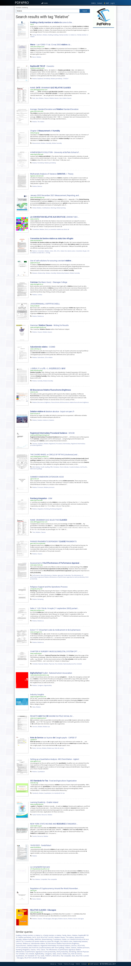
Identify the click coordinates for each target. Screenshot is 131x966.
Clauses (46, 98)
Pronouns (40, 487)
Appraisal (60, 575)
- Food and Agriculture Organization (53, 781)
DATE (34, 937)
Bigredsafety (48, 685)
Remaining (40, 599)
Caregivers (40, 685)
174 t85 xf (65, 78)
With (33, 467)
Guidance (40, 443)
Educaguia (55, 918)
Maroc (69, 935)
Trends (45, 3)
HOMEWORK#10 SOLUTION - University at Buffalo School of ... (55, 152)
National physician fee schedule (72, 664)
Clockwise (56, 467)
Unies (51, 251)
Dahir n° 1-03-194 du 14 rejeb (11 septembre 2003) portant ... (54, 608)
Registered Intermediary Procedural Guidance (55, 945)
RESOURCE (56, 956)
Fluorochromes (21, 945)
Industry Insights (37, 694)
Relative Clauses (59, 937)
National (40, 664)
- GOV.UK (52, 433)
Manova (39, 186)
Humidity (48, 143)
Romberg (47, 509)
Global (34, 208)
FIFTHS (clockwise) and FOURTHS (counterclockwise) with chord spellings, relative (43, 948)
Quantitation (41, 771)
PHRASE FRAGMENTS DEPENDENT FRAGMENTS (53, 541)
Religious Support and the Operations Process (49, 587)
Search (84, 11)
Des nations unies (70, 251)
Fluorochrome (55, 402)
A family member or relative (52, 935)
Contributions (46, 208)
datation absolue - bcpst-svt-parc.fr (52, 411)
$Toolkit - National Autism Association (51, 673)
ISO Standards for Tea (32, 956)
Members (39, 35)
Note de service (59, 748)
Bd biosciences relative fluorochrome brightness (74, 402)
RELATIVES (81, 945)
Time (33, 532)
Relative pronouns (49, 487)
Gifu (55, 251)
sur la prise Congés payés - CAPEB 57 (53, 738)
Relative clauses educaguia (76, 918)
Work (42, 575)
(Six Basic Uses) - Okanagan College (48, 282)
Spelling (47, 467)
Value (34, 707)
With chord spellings (36, 469)
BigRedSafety (39, 954)
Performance (36, 575)
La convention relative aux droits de (58, 229)
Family (34, 35)
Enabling (50, 35)
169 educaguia (47, 918)
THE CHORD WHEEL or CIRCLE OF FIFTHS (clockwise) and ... (54, 454)
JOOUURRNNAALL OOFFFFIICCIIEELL (45, 304)
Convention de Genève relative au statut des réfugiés (41, 941)
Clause (43, 950)
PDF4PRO (22, 2)
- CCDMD (42, 347)
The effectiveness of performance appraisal (60, 950)
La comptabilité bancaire (40, 867)
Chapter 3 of (45, 131)
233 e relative (49, 357)
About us (53, 964)
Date (33, 98)
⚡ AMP (106, 3)
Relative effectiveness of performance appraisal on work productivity (64, 577)
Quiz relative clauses (65, 98)
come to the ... (51, 22)
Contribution (57, 939)
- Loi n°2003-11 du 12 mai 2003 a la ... (51, 45)
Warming (53, 208)
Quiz (37, 98)
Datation (51, 420)
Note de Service (76, 954)
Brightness (47, 402)
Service (59, 954)
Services (34, 443)
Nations (34, 251)
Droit (46, 229)
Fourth (42, 467)
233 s (58, 251)
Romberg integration (56, 509)
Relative (45, 35)
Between (34, 273)
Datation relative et (43, 420)
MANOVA (38, 939)
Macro (34, 57)
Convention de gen (81, 251)
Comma (39, 294)
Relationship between (63, 273)
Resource (44, 814)
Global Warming (47, 939)
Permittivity (47, 78)
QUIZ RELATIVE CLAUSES (45, 937)
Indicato (66, 467)
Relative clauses (54, 98)
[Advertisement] (103, 59)
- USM (41, 498)
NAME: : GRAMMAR (50, 88)
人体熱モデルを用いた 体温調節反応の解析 (48, 368)
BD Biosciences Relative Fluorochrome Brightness (62, 943)
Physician (51, 664)
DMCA (93, 3)
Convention (35, 229)
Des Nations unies (66, 941)
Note (73, 956)
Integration (40, 509)
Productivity (67, 575)
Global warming (61, 208)
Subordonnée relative (38, 943)
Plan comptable (52, 879)
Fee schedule (59, 664)
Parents (38, 814)
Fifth (51, 467)
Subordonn (40, 357)
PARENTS (48, 956)
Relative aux (46, 726)
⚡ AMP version (93, 964)
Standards (35, 793)
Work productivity (62, 952)
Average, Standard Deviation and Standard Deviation (54, 109)
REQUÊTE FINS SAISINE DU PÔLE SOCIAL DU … (52, 716)
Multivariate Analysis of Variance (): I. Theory (51, 174)
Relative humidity (57, 143)
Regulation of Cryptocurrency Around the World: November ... (55, 888)
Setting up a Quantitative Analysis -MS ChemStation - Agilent (54, 759)
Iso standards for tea (58, 793)
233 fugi (48, 252)
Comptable (44, 879)
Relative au (40, 316)
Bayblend (40, 78)
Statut (62, 251)
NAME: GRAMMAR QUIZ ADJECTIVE (48, 520)
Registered (52, 443)
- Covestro (42, 66)
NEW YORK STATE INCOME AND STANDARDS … (54, 824)
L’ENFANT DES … (54, 217)
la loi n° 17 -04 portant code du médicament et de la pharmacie (55, 630)
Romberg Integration (23, 950)
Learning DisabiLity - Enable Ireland (44, 802)
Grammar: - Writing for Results (49, 325)
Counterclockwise (74, 467)
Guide (34, 814)
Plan (33, 879)
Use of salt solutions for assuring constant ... (51, 261)
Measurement (36, 143)
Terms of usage (69, 964)
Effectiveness (48, 575)
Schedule (35, 664)
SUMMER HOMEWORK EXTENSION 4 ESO (47, 477)
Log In (112, 3)
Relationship (41, 273)
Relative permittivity (56, 78)
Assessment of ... (55, 563)
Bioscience (40, 402)
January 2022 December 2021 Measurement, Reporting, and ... (55, 195)
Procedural (59, 443)
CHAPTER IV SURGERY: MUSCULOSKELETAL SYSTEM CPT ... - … (56, 651)
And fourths (83, 467)
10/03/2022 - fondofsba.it (40, 845)
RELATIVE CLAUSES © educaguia (35, 958)
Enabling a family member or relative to (64, 35)
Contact (99, 3)
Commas (19, 943)
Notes (34, 748)
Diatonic (73, 948)
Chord (61, 467)
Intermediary (67, 443)
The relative (40, 121)
